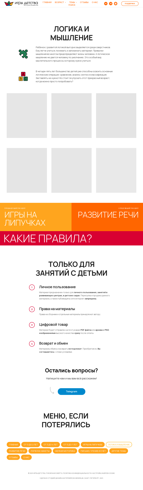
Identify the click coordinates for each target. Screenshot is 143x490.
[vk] (105, 3)
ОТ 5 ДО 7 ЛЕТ (70, 444)
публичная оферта (54, 473)
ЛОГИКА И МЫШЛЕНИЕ (119, 444)
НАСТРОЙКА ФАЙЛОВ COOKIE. (103, 473)
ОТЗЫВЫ (84, 2)
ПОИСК (71, 5)
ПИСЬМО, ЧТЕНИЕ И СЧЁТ (93, 451)
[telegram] (110, 3)
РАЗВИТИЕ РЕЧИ (17, 451)
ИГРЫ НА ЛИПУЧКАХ (92, 444)
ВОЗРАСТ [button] (59, 2)
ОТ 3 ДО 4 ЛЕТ (51, 444)
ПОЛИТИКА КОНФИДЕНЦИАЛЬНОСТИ (77, 473)
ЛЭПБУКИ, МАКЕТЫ (40, 451)
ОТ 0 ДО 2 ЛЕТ (31, 444)
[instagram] (115, 3)
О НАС (95, 2)
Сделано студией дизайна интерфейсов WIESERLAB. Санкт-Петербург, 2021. (71, 478)
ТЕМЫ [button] (72, 2)
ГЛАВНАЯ (47, 2)
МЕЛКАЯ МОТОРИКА (65, 451)
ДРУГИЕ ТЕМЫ (119, 451)
